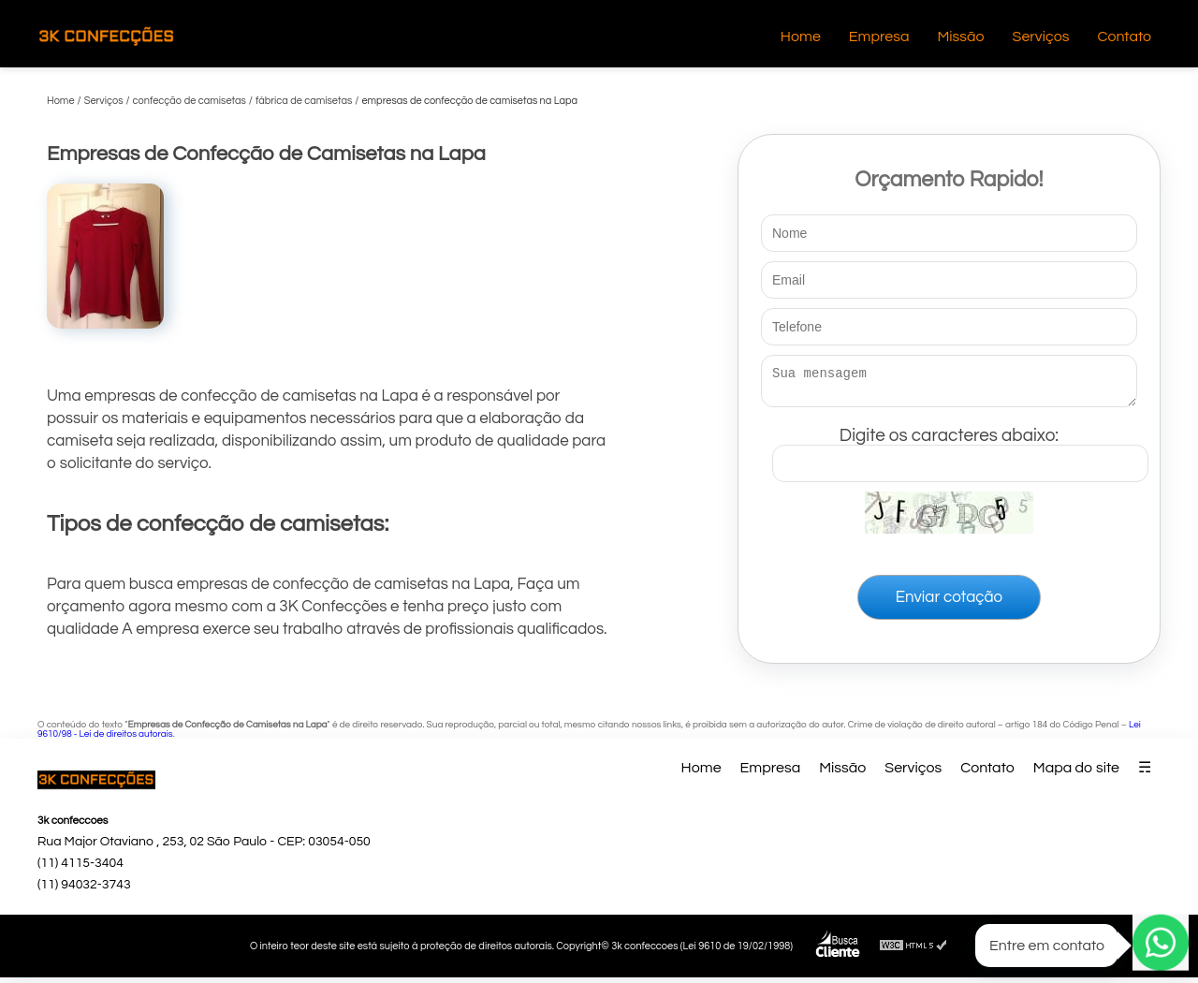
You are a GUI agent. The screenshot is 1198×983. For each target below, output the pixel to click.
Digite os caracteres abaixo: (960, 450)
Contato (1124, 36)
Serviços (1041, 36)
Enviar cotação (949, 602)
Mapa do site (1076, 773)
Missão (960, 36)
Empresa (879, 36)
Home (801, 36)
